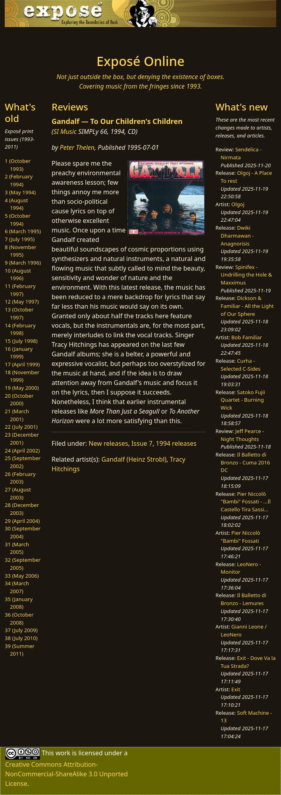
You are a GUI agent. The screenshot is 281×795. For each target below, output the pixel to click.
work (63, 752)
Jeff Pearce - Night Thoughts (242, 435)
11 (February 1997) (20, 290)
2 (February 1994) (19, 180)
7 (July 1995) (20, 239)
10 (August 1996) (18, 274)
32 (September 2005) (22, 563)
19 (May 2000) (22, 387)
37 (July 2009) (21, 630)
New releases (108, 443)
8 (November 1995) (21, 251)
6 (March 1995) (23, 231)
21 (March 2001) (17, 415)
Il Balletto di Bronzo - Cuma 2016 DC (245, 462)
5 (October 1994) (18, 219)
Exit (235, 689)
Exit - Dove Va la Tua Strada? (248, 661)
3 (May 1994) (20, 192)
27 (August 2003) (18, 493)
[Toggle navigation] (54, 38)
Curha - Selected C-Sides (240, 364)
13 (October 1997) (19, 313)
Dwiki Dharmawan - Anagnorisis (237, 235)
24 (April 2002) (22, 450)
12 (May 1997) (22, 301)
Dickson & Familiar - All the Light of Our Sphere (247, 305)
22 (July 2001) (21, 426)
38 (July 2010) (21, 638)
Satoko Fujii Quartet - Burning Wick (243, 400)
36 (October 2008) (19, 618)
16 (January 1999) (19, 352)
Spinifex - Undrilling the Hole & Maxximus (246, 274)
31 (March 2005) (17, 548)
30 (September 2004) (22, 532)
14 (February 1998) (20, 329)
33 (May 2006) (22, 575)
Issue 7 (141, 443)
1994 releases (176, 443)
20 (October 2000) (19, 399)
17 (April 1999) (22, 364)
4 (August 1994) (16, 204)
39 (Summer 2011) (20, 650)
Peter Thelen (77, 147)
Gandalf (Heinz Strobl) (134, 459)
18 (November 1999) (22, 376)
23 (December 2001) (22, 438)
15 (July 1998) (21, 340)
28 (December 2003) (22, 508)
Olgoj (237, 204)
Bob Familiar (246, 337)
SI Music (65, 131)
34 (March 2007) (17, 587)
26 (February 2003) (20, 478)
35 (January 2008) (19, 603)
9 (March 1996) (23, 262)
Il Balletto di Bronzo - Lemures (243, 599)
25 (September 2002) (22, 462)
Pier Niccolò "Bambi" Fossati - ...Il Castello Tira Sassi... (246, 501)
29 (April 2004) (22, 520)
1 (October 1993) (18, 164)
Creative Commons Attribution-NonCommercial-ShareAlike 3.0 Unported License (66, 774)
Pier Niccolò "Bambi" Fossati (240, 536)
